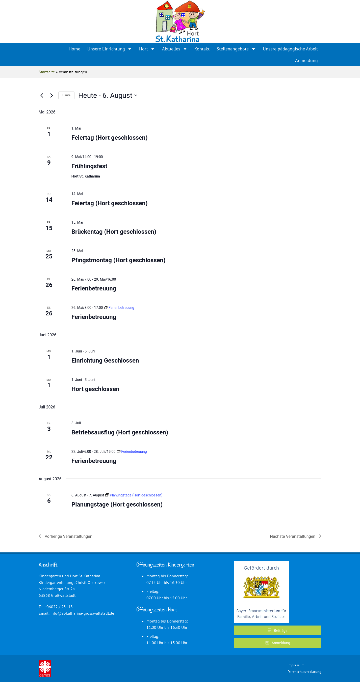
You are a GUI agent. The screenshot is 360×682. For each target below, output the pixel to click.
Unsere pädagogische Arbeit (290, 49)
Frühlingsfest (89, 166)
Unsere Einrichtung (109, 49)
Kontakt (202, 49)
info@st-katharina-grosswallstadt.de (82, 613)
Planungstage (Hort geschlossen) (117, 504)
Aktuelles (174, 49)
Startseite (47, 71)
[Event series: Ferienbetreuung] (119, 308)
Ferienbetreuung (93, 288)
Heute (66, 95)
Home (74, 49)
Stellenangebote (236, 49)
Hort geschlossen (95, 389)
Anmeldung (306, 60)
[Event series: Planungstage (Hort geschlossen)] (133, 495)
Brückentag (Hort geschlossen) (113, 231)
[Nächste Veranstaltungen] (51, 95)
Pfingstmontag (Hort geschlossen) (118, 260)
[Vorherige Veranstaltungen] (42, 95)
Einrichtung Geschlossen (105, 360)
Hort (147, 49)
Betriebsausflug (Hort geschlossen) (119, 432)
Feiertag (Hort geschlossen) (109, 137)
